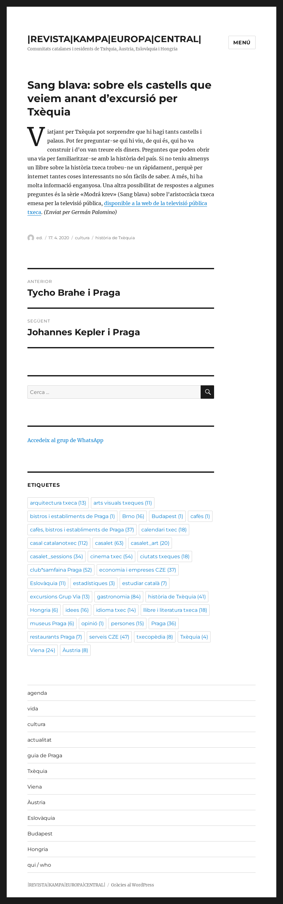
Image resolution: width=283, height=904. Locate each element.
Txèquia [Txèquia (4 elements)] (194, 637)
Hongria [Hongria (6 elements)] (44, 610)
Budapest (40, 834)
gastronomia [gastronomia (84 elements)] (119, 597)
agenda (37, 693)
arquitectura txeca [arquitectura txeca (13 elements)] (58, 503)
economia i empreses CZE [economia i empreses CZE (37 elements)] (137, 570)
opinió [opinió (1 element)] (92, 623)
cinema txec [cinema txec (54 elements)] (111, 556)
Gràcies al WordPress (132, 885)
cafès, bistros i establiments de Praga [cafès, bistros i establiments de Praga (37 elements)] (82, 530)
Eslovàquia (41, 818)
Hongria (37, 849)
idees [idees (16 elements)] (77, 610)
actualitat (39, 740)
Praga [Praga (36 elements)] (163, 623)
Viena (34, 787)
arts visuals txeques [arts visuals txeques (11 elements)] (122, 503)
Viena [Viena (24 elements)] (42, 650)
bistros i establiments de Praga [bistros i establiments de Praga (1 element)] (72, 516)
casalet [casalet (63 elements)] (109, 543)
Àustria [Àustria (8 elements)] (75, 650)
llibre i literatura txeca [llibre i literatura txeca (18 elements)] (175, 610)
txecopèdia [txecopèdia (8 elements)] (155, 637)
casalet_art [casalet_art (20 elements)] (150, 543)
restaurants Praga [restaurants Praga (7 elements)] (56, 637)
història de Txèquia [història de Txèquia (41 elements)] (177, 597)
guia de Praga (44, 755)
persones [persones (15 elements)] (127, 623)
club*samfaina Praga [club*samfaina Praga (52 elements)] (61, 570)
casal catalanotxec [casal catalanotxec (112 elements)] (59, 543)
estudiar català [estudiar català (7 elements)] (144, 583)
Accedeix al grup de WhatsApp (65, 440)
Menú (242, 43)
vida (32, 709)
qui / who (39, 865)
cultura (82, 237)
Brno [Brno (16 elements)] (133, 516)
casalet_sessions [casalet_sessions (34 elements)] (56, 556)
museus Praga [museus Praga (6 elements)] (52, 623)
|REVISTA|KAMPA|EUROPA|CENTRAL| (114, 38)
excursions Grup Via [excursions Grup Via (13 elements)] (60, 597)
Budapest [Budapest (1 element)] (167, 516)
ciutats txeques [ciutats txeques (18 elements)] (165, 556)
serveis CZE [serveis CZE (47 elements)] (109, 637)
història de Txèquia (115, 237)
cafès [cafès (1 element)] (200, 516)
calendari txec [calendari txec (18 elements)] (164, 530)
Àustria (36, 802)
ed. (39, 237)
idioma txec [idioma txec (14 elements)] (116, 610)
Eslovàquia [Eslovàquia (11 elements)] (48, 583)
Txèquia (37, 771)
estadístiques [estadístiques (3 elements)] (94, 583)
